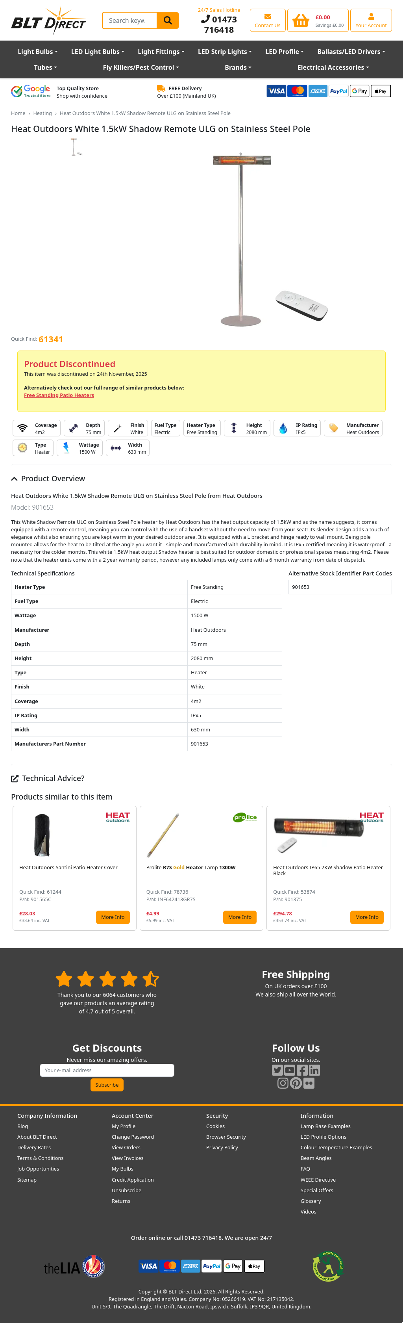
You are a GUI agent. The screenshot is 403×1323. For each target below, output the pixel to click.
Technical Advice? (48, 778)
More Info (112, 916)
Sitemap (27, 1179)
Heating (42, 113)
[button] (385, 868)
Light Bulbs (35, 51)
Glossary (311, 1200)
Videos (308, 1211)
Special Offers (317, 1190)
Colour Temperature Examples (336, 1147)
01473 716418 (219, 24)
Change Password (133, 1136)
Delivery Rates (34, 1147)
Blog (22, 1126)
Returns (121, 1200)
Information (317, 1115)
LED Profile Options (323, 1136)
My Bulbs (122, 1168)
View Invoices (128, 1158)
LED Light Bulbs (95, 51)
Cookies (215, 1126)
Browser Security (226, 1136)
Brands (236, 67)
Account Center (132, 1115)
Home (18, 113)
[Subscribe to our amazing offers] (107, 1070)
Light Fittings (158, 51)
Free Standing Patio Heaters (59, 395)
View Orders (126, 1147)
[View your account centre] (371, 20)
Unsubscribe (126, 1190)
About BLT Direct (37, 1136)
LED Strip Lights (222, 51)
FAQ (305, 1168)
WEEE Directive (318, 1179)
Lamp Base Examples (326, 1126)
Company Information (47, 1115)
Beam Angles (316, 1158)
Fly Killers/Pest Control (138, 67)
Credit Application (133, 1179)
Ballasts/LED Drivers (349, 51)
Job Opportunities (38, 1168)
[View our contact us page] (268, 20)
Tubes (43, 67)
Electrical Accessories (331, 67)
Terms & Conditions (40, 1158)
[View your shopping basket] (318, 20)
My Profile (123, 1126)
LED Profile (282, 51)
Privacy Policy (222, 1147)
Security (217, 1115)
